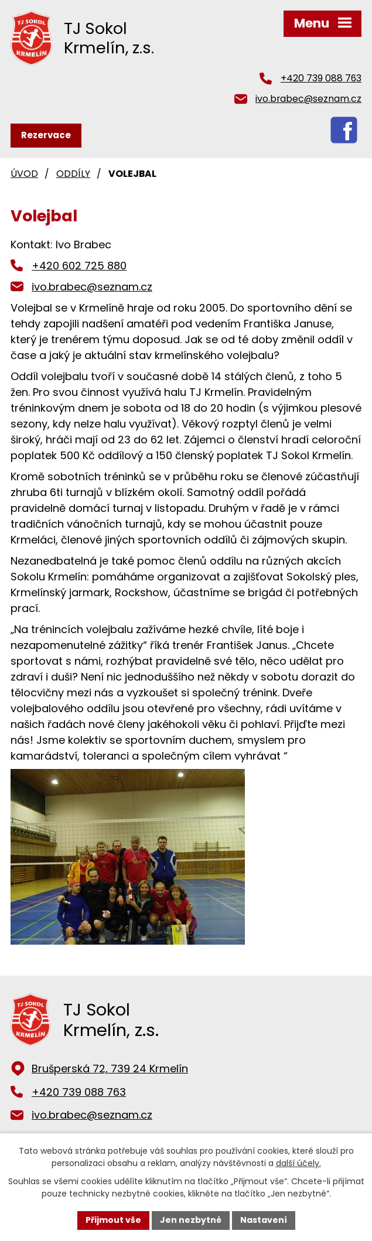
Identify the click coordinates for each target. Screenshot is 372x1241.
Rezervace (46, 135)
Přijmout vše (113, 1220)
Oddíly (73, 173)
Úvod (24, 173)
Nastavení (263, 1220)
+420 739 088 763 (321, 78)
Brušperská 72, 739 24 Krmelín (110, 1068)
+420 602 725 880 (79, 265)
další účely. (298, 1163)
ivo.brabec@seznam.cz (308, 98)
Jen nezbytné (190, 1220)
